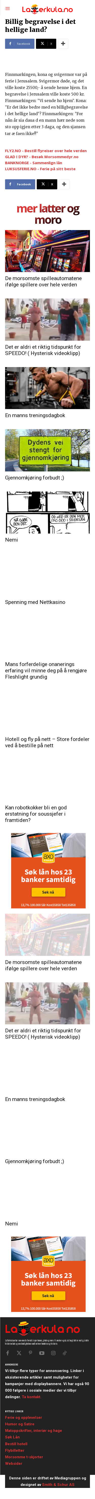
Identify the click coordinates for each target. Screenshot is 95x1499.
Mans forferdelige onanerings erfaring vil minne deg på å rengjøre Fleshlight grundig (46, 670)
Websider (13, 1463)
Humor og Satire (19, 1424)
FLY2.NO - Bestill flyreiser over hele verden (46, 150)
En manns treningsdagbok (35, 415)
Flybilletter (14, 1450)
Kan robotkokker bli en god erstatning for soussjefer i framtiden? (36, 814)
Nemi (11, 540)
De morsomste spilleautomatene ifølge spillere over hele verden (43, 281)
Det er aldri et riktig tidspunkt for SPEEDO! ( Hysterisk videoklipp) (43, 350)
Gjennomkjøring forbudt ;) (34, 478)
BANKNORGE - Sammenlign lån (33, 162)
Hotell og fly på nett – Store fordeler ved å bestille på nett (47, 742)
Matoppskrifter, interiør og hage (33, 1430)
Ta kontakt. (31, 1397)
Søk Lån (12, 1437)
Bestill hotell (16, 1444)
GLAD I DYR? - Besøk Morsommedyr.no (42, 156)
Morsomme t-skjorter (24, 1457)
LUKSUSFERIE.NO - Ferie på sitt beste (40, 168)
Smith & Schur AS (58, 1484)
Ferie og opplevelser (23, 1417)
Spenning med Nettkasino (35, 602)
